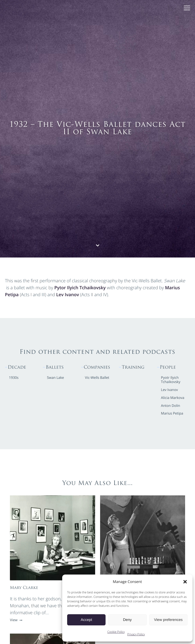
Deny (127, 620)
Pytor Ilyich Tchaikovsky (80, 288)
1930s (14, 378)
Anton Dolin (170, 406)
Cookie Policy (116, 632)
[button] (185, 581)
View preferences (168, 620)
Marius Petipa (172, 414)
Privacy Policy (136, 634)
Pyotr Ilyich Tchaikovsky (170, 380)
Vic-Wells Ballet (97, 378)
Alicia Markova (172, 398)
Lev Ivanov (67, 295)
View (15, 620)
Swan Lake (55, 378)
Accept (86, 620)
